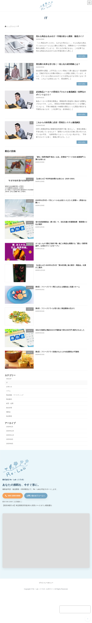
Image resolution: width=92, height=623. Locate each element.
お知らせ (9, 386)
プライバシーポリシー (46, 583)
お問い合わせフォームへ (36, 496)
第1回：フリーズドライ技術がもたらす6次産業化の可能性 (57, 352)
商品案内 (9, 399)
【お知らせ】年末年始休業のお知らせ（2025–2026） (55, 179)
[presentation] (75, 609)
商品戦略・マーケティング (14, 395)
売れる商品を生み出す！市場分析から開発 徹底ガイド (60, 36)
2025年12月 (10, 431)
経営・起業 (9, 403)
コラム (8, 391)
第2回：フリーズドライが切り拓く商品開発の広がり (55, 308)
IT (7, 382)
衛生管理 (9, 408)
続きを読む (82, 56)
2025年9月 (9, 439)
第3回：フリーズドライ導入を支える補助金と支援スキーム (57, 287)
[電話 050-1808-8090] (12, 495)
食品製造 (9, 416)
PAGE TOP (87, 618)
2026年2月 (9, 427)
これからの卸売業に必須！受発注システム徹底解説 (58, 122)
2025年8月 (9, 443)
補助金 (8, 412)
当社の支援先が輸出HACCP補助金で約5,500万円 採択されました (59, 330)
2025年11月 (10, 435)
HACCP (8, 379)
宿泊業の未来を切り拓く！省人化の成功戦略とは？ (58, 64)
